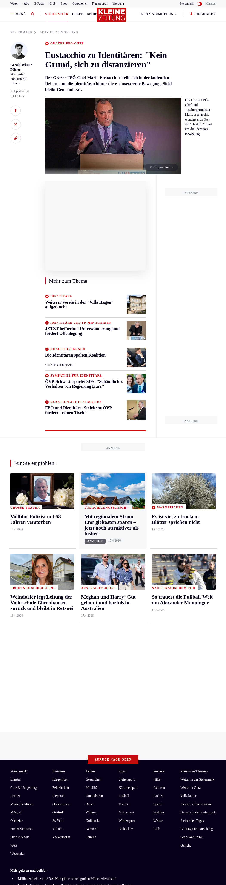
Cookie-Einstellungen (121, 747)
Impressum (18, 747)
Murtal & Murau (21, 635)
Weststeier (17, 685)
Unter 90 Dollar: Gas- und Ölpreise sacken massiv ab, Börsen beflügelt (67, 730)
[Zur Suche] (32, 14)
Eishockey (126, 660)
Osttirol (57, 644)
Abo (26, 3)
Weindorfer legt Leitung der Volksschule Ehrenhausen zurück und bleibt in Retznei (75, 716)
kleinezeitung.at (34, 762)
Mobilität (92, 619)
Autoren (159, 619)
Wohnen (91, 644)
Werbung (118, 3)
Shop (64, 3)
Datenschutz (50, 747)
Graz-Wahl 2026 (191, 668)
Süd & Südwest (21, 660)
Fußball (124, 627)
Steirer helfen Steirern (195, 635)
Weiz (13, 677)
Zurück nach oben (113, 591)
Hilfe (156, 611)
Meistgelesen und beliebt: (29, 702)
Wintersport (127, 652)
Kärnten (211, 3)
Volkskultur (188, 627)
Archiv (158, 627)
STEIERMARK (23, 32)
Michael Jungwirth (62, 364)
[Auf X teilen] (15, 124)
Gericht (185, 677)
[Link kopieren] (15, 138)
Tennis (123, 635)
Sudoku (158, 644)
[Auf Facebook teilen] (15, 111)
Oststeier (16, 652)
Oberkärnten (61, 635)
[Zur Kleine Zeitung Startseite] (112, 17)
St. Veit (57, 652)
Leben (78, 14)
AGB (34, 747)
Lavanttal (58, 627)
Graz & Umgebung (158, 14)
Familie (91, 668)
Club (53, 3)
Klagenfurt (59, 611)
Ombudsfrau (94, 627)
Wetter (14, 3)
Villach (57, 660)
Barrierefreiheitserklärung (82, 747)
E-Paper (39, 3)
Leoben (15, 627)
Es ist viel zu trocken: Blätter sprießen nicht (48, 723)
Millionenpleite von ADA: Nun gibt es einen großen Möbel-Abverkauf (66, 710)
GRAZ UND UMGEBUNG (58, 32)
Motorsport (126, 644)
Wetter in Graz (190, 619)
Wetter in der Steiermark (197, 611)
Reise (90, 635)
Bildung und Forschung (196, 660)
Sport (93, 14)
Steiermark (57, 14)
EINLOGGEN (203, 14)
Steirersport (127, 611)
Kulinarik (92, 652)
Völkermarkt (61, 668)
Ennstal (15, 611)
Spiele (157, 635)
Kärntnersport (128, 619)
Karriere (91, 660)
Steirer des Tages (192, 652)
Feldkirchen (60, 619)
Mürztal (15, 644)
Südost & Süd (19, 668)
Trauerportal (100, 3)
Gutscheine (79, 3)
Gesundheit (93, 611)
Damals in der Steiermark (198, 644)
